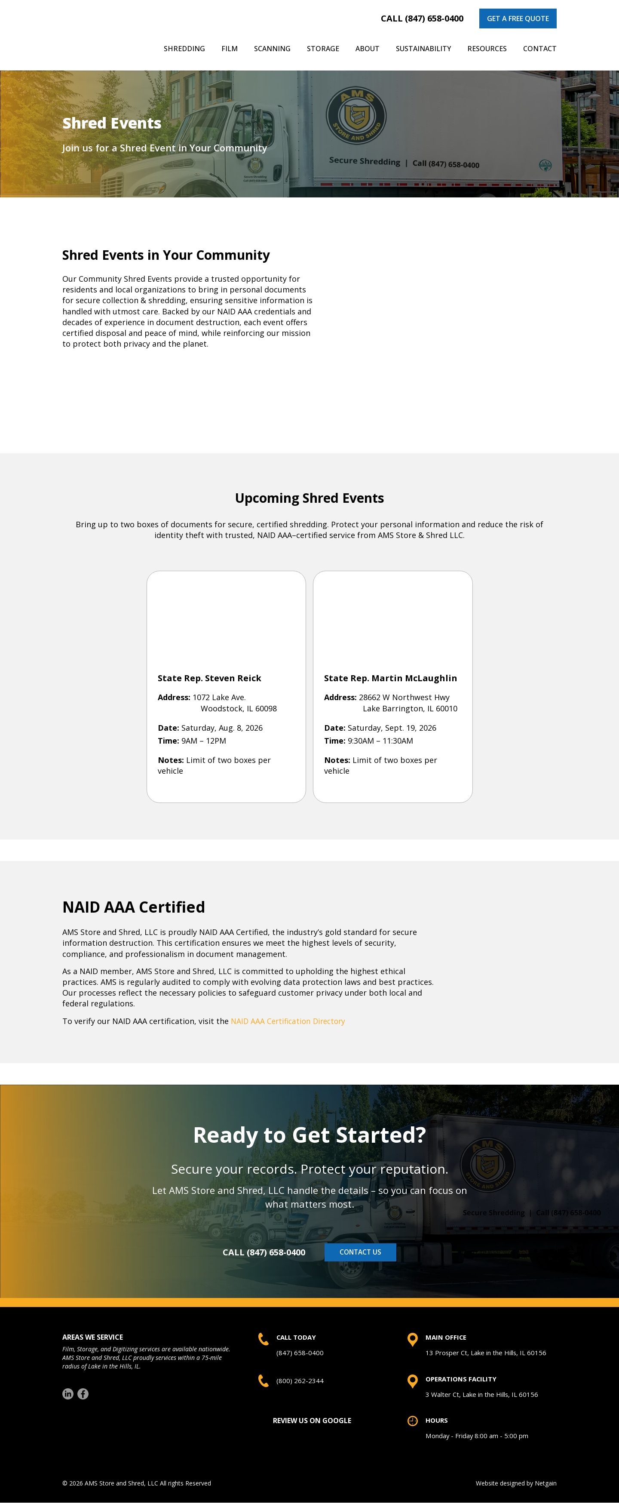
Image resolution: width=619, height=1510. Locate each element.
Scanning (272, 48)
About (367, 48)
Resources (487, 48)
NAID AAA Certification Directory (291, 1021)
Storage (323, 48)
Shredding (184, 48)
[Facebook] (83, 1396)
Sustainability (423, 48)
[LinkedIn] (68, 1396)
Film (229, 48)
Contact (540, 48)
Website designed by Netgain (516, 1490)
